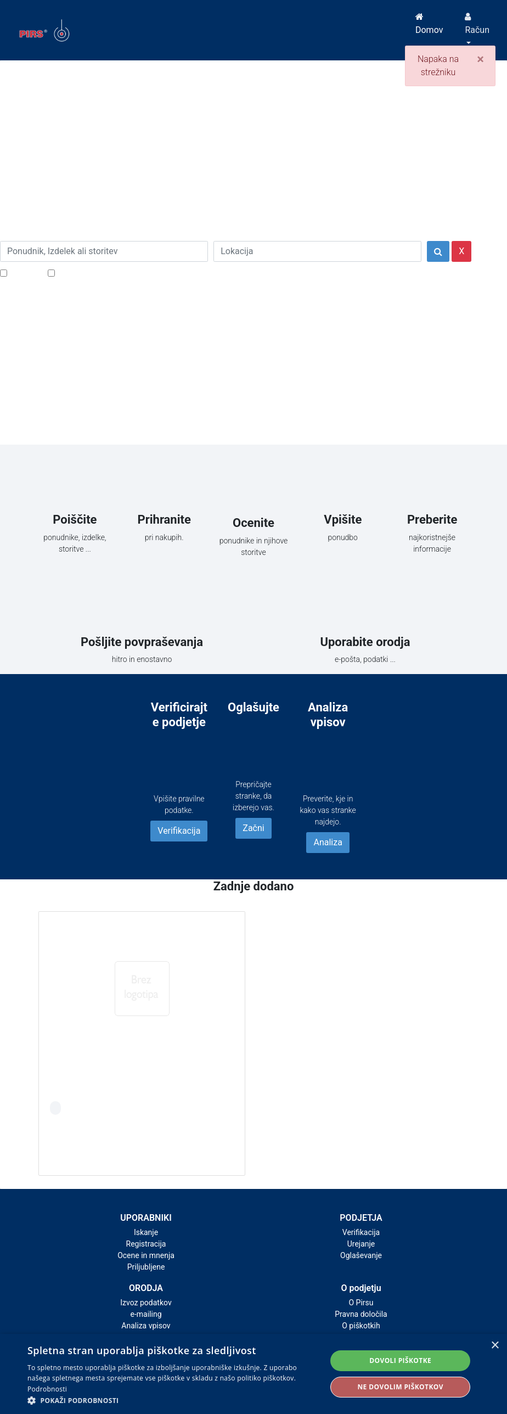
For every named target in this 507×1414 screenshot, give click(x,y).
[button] (172, 1400)
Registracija (146, 1243)
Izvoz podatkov (145, 1302)
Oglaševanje (361, 1255)
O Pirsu (360, 1302)
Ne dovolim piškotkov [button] (400, 1386)
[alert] (253, 1374)
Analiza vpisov (145, 1325)
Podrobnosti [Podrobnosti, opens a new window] (47, 1389)
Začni (253, 828)
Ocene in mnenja (145, 1255)
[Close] (480, 59)
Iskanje (146, 1232)
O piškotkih (361, 1325)
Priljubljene (146, 1266)
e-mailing (146, 1314)
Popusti (24, 272)
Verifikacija (178, 831)
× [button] (495, 1346)
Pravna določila (361, 1314)
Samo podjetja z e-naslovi (107, 272)
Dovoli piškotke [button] (400, 1360)
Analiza (327, 842)
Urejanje (361, 1243)
